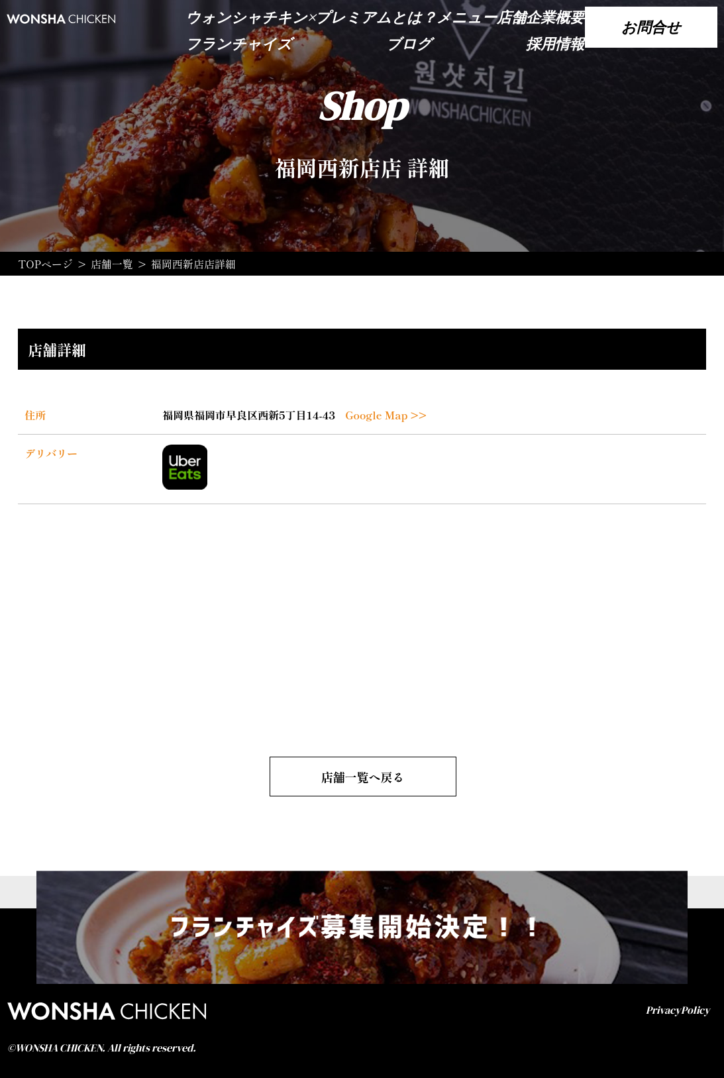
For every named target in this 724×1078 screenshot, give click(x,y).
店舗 (511, 17)
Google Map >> (386, 415)
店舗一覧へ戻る (363, 776)
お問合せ (651, 27)
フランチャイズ (238, 44)
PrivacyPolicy (678, 1009)
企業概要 (555, 17)
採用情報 (555, 44)
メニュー (467, 17)
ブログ (409, 44)
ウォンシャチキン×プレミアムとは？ (311, 17)
